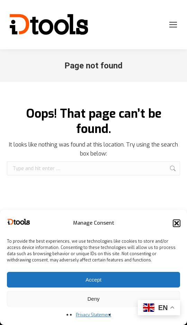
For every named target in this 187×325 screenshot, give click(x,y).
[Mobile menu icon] (173, 25)
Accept (93, 280)
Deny (93, 299)
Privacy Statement (93, 315)
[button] (176, 223)
